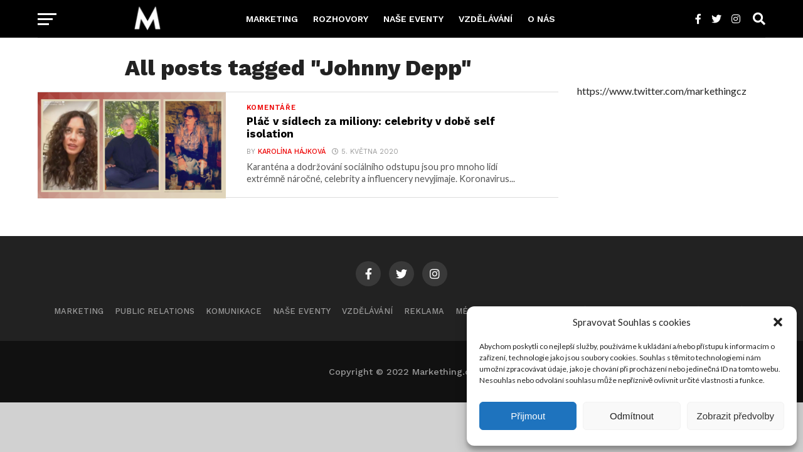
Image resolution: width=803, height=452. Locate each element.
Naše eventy (413, 19)
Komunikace (234, 318)
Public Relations (154, 318)
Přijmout (528, 416)
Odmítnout (632, 416)
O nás (541, 19)
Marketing (272, 19)
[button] (778, 322)
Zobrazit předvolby (735, 416)
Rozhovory (340, 19)
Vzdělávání (486, 19)
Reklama (424, 318)
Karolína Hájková (291, 153)
